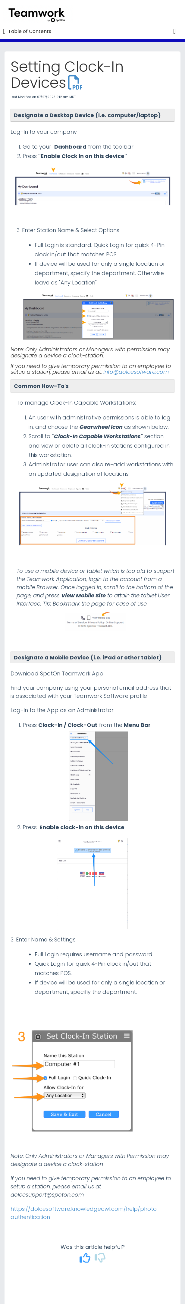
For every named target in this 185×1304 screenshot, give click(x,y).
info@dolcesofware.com (136, 372)
